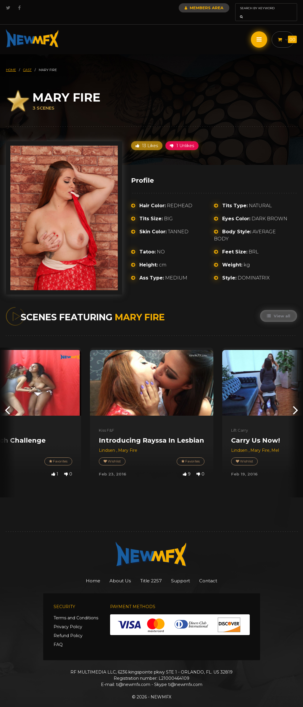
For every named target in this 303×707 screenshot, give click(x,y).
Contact (218, 573)
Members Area (188, 7)
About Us (115, 573)
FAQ (58, 636)
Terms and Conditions (76, 610)
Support (185, 573)
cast (27, 62)
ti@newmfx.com (133, 676)
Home (83, 573)
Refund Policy (68, 627)
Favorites (57, 453)
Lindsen (107, 442)
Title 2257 (151, 573)
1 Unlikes (182, 137)
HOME (11, 62)
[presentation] (7, 401)
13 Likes (147, 137)
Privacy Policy (68, 618)
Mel (275, 442)
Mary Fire (127, 442)
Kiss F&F (106, 422)
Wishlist (112, 453)
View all (278, 307)
